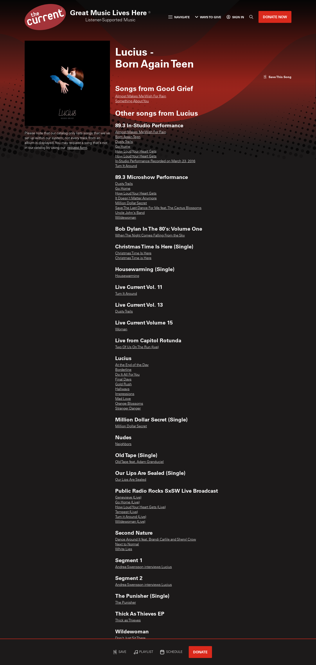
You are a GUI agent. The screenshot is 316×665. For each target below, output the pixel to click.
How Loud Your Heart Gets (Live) (140, 507)
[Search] (251, 17)
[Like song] (277, 77)
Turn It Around (126, 166)
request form (77, 148)
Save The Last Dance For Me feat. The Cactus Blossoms (158, 208)
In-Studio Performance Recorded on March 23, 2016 (155, 161)
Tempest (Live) (126, 512)
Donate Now (275, 17)
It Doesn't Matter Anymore (136, 198)
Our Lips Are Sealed (130, 480)
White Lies (123, 549)
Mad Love (123, 399)
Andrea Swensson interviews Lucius (143, 567)
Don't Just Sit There (130, 638)
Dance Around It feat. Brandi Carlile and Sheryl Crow (155, 539)
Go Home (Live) (127, 502)
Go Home (122, 147)
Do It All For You (127, 375)
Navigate (179, 17)
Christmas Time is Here (133, 258)
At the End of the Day (132, 365)
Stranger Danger (128, 408)
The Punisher (125, 603)
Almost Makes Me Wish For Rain (140, 96)
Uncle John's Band (130, 213)
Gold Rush (123, 384)
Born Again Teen (127, 137)
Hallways (122, 389)
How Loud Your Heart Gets (135, 151)
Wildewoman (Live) (130, 522)
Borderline (123, 370)
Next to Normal (127, 544)
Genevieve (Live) (128, 497)
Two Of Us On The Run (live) (137, 347)
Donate (200, 652)
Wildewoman (125, 218)
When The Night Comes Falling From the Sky (150, 235)
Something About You (132, 101)
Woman (121, 329)
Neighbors (123, 444)
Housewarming (127, 276)
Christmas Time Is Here (133, 253)
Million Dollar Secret (131, 203)
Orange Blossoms (129, 404)
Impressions (124, 394)
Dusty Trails (124, 142)
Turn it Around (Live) (130, 517)
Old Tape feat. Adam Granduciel (139, 462)
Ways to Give (208, 17)
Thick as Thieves (128, 620)
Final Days (123, 379)
